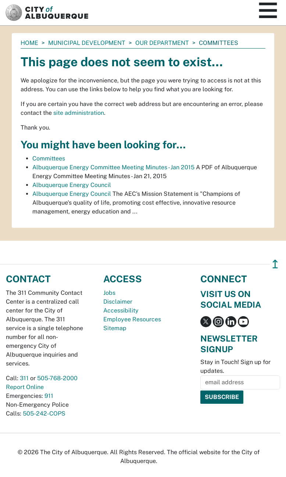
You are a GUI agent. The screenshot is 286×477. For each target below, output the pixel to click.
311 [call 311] (24, 378)
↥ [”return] (275, 264)
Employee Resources (132, 319)
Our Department (162, 42)
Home (29, 42)
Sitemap (114, 328)
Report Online (25, 387)
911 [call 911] (48, 395)
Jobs (109, 292)
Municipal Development (86, 42)
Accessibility (121, 310)
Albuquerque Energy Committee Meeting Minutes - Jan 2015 (113, 167)
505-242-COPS (44, 413)
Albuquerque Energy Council (71, 184)
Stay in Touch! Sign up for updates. (235, 366)
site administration (78, 112)
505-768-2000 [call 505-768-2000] (57, 378)
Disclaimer (117, 301)
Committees (48, 158)
